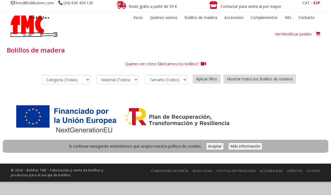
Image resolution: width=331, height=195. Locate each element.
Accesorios (234, 17)
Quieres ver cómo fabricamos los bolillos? (165, 63)
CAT (306, 2)
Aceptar (215, 146)
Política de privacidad (236, 171)
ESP (316, 2)
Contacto (306, 17)
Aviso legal (203, 171)
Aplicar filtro (206, 79)
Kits (288, 17)
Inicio (138, 17)
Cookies (313, 171)
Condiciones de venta (170, 171)
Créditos (295, 171)
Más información (245, 146)
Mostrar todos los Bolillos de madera (259, 79)
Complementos (264, 17)
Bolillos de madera (200, 17)
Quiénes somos (163, 17)
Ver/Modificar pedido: (297, 34)
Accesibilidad (271, 171)
